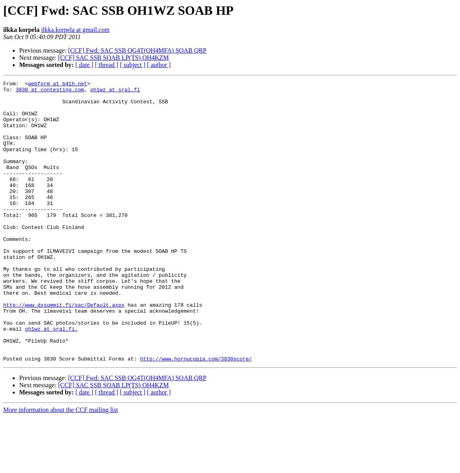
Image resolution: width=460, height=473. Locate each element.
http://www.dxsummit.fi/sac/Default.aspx (63, 350)
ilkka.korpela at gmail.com (75, 29)
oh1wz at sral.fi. (51, 378)
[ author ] (159, 64)
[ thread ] (106, 64)
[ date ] (84, 64)
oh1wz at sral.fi (115, 91)
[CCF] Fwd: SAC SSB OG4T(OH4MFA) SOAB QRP (137, 50)
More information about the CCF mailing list (60, 466)
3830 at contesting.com (50, 91)
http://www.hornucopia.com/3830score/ (196, 414)
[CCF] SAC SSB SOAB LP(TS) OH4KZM (113, 57)
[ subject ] (132, 64)
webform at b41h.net (57, 84)
